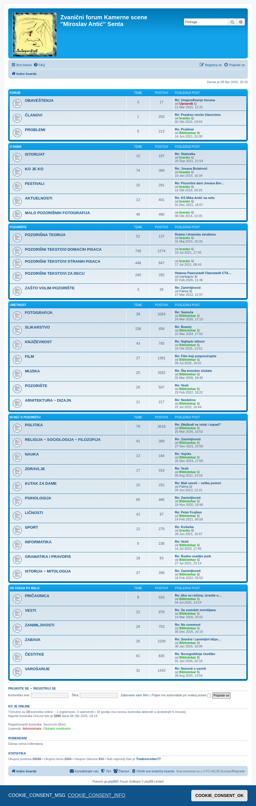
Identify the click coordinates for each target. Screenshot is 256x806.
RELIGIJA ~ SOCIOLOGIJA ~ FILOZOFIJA (62, 439)
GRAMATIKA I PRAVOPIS (48, 556)
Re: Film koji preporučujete (195, 356)
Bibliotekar (187, 133)
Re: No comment (187, 624)
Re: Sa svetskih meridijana (195, 610)
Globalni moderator (57, 728)
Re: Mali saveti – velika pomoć (198, 483)
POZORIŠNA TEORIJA (45, 235)
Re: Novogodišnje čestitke (195, 654)
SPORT (31, 527)
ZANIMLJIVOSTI (39, 625)
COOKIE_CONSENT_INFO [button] (96, 795)
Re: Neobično (185, 400)
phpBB (112, 781)
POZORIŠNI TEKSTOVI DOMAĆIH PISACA (63, 249)
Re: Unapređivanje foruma (195, 100)
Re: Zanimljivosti (188, 287)
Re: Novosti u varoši (190, 668)
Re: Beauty (183, 327)
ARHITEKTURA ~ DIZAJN (48, 400)
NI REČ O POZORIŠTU (25, 417)
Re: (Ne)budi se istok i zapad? (198, 424)
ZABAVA (32, 639)
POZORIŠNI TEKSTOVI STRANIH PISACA (62, 261)
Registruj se (44, 688)
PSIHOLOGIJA (38, 498)
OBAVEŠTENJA (39, 100)
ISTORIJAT (35, 154)
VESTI (30, 610)
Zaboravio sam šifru (135, 695)
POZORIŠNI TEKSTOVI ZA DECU (55, 273)
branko (184, 118)
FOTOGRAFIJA (38, 312)
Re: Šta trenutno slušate (193, 370)
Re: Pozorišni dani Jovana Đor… (200, 183)
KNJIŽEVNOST (38, 342)
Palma (183, 291)
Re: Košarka (184, 527)
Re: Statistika (185, 154)
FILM (29, 356)
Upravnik (186, 103)
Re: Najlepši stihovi (189, 341)
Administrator (32, 728)
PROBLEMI (35, 130)
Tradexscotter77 (148, 759)
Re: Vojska (183, 454)
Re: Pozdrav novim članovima (198, 114)
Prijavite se (18, 688)
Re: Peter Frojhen (188, 512)
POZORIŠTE (18, 227)
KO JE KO (34, 169)
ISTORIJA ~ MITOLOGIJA (48, 571)
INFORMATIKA (38, 542)
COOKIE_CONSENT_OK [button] (219, 795)
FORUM (15, 92)
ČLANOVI (33, 115)
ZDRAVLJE (35, 469)
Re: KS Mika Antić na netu (195, 198)
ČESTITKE (34, 654)
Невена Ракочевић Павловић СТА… (203, 273)
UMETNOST (18, 305)
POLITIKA (34, 425)
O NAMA (16, 146)
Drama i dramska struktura (195, 234)
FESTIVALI (34, 183)
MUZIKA (32, 371)
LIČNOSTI (34, 513)
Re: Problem (184, 129)
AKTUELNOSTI (38, 198)
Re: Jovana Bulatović (191, 168)
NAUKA (32, 454)
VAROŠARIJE (37, 669)
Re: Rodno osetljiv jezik (193, 556)
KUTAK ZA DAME (41, 483)
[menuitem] (39, 64)
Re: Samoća (184, 312)
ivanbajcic (186, 276)
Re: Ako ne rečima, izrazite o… (198, 595)
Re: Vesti (181, 385)
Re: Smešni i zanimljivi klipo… (198, 639)
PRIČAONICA (37, 596)
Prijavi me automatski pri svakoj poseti (181, 695)
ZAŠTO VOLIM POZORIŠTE (50, 288)
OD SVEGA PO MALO (25, 588)
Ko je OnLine (19, 706)
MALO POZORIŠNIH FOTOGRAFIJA (57, 213)
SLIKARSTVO (37, 327)
